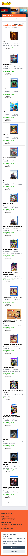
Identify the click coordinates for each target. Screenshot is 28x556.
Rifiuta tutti (14, 551)
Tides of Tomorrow (10, 112)
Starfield (6, 439)
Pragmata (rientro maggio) (12, 226)
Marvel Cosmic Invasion (11, 249)
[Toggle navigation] (24, 4)
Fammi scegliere (12, 543)
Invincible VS (7, 64)
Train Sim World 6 (9, 367)
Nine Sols (6, 135)
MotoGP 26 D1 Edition (10, 158)
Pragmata (6, 181)
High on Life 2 (8, 203)
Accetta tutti (14, 547)
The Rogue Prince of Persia (12, 297)
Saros (5, 41)
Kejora (5, 89)
